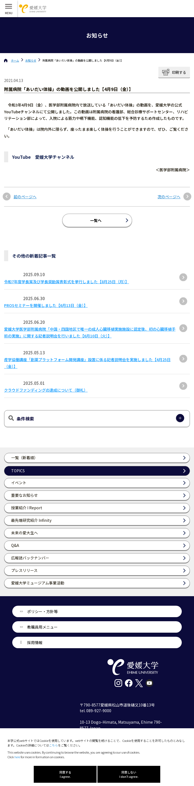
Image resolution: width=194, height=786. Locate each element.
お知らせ (30, 60)
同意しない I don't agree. (128, 774)
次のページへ (169, 196)
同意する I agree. (65, 774)
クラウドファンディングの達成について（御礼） (46, 390)
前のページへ (25, 196)
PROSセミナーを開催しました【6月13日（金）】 (46, 305)
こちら (53, 745)
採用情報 (34, 642)
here (17, 757)
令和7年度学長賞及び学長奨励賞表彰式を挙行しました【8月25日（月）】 (66, 281)
